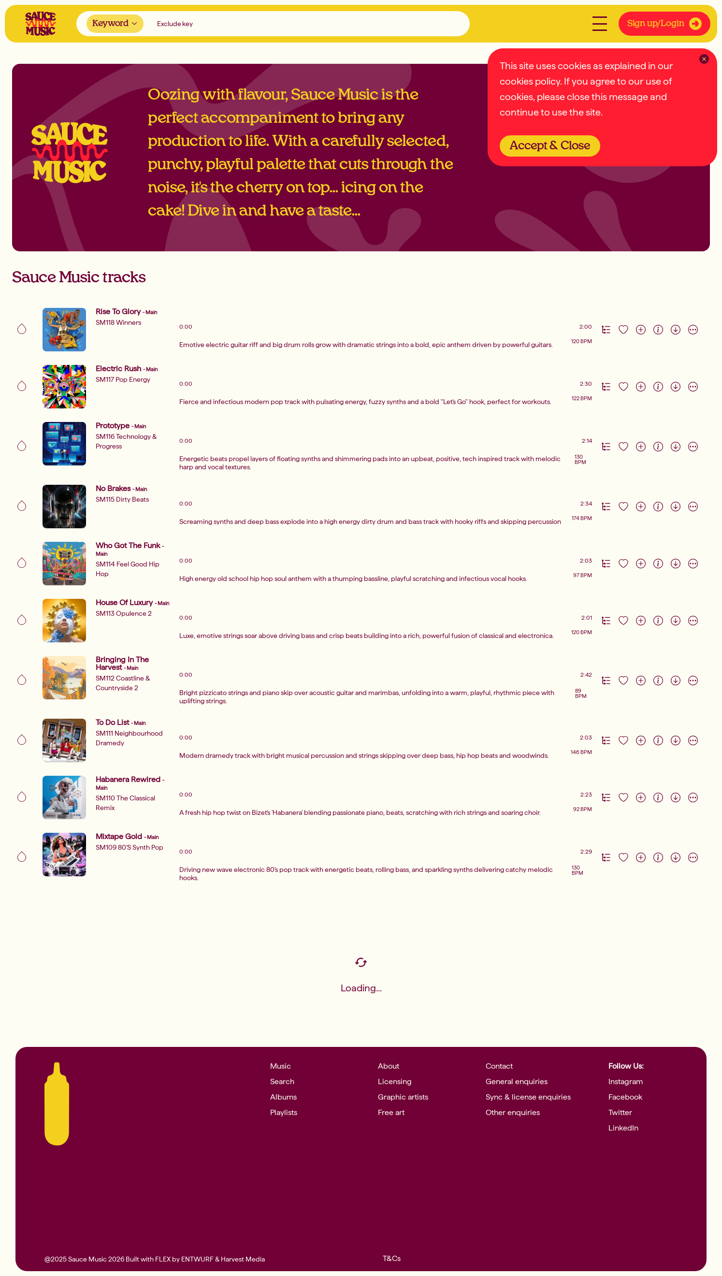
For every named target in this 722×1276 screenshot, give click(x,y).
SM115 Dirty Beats (122, 499)
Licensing (395, 1082)
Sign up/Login (664, 23)
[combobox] (115, 23)
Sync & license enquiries (528, 1097)
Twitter (620, 1112)
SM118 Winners (118, 322)
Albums (283, 1097)
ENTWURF (197, 1259)
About (388, 1066)
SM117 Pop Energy (123, 379)
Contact (499, 1066)
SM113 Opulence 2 (124, 613)
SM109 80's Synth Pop (129, 847)
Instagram (625, 1082)
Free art (391, 1112)
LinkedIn (623, 1128)
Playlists (283, 1112)
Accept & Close (550, 146)
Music (280, 1066)
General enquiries (517, 1082)
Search (282, 1082)
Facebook (625, 1097)
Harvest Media (243, 1259)
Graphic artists (403, 1097)
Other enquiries (513, 1112)
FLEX (163, 1259)
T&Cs (392, 1258)
